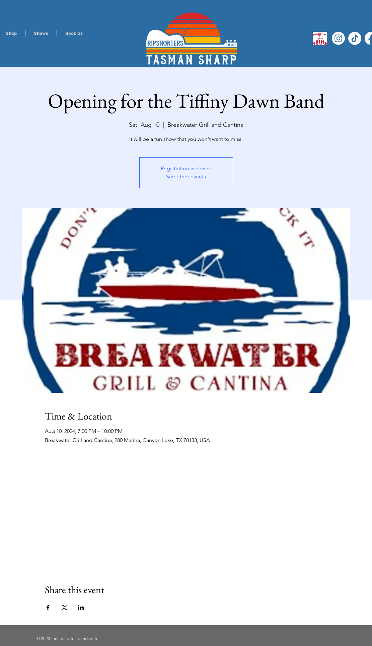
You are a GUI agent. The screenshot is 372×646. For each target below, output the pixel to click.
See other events (186, 176)
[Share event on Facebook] (48, 607)
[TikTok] (354, 38)
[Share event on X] (64, 607)
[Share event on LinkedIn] (81, 607)
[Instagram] (338, 38)
